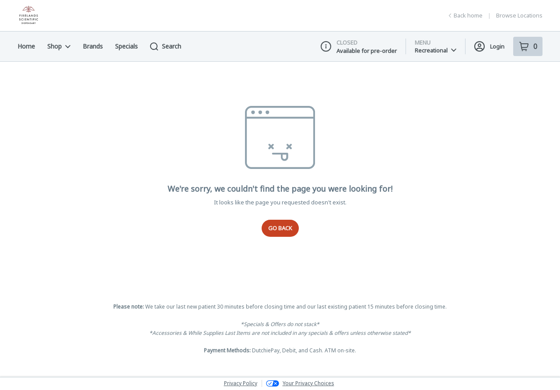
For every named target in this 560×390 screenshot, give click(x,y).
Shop (58, 46)
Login (489, 46)
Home (26, 46)
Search (165, 46)
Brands (93, 46)
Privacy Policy (240, 383)
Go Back (280, 228)
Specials (126, 46)
